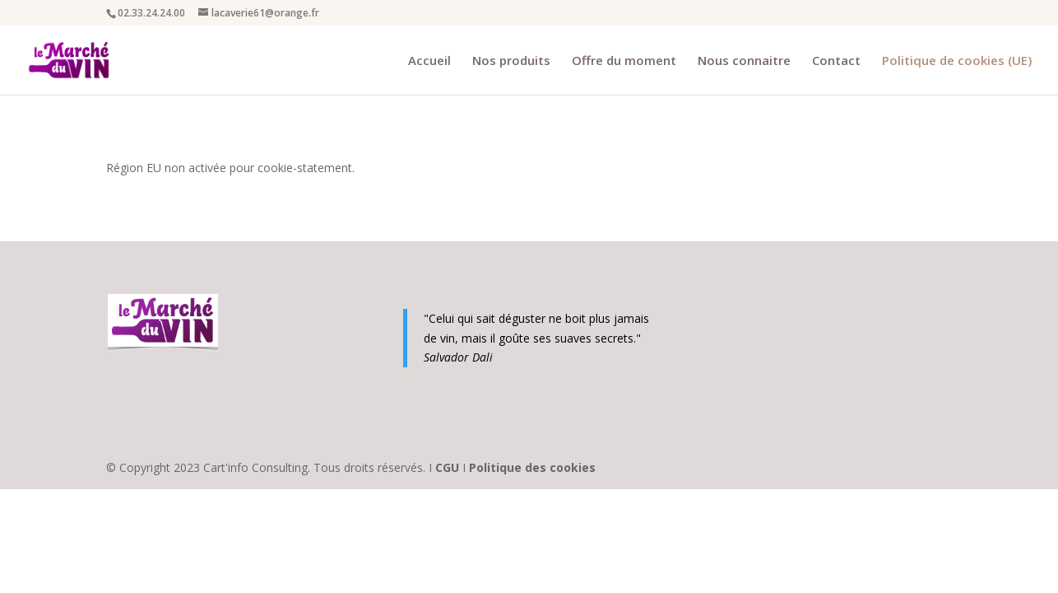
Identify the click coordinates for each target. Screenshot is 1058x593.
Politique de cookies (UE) (957, 61)
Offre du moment (624, 61)
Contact (836, 61)
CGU (448, 467)
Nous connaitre (744, 61)
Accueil (429, 61)
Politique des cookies (532, 467)
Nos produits (511, 61)
